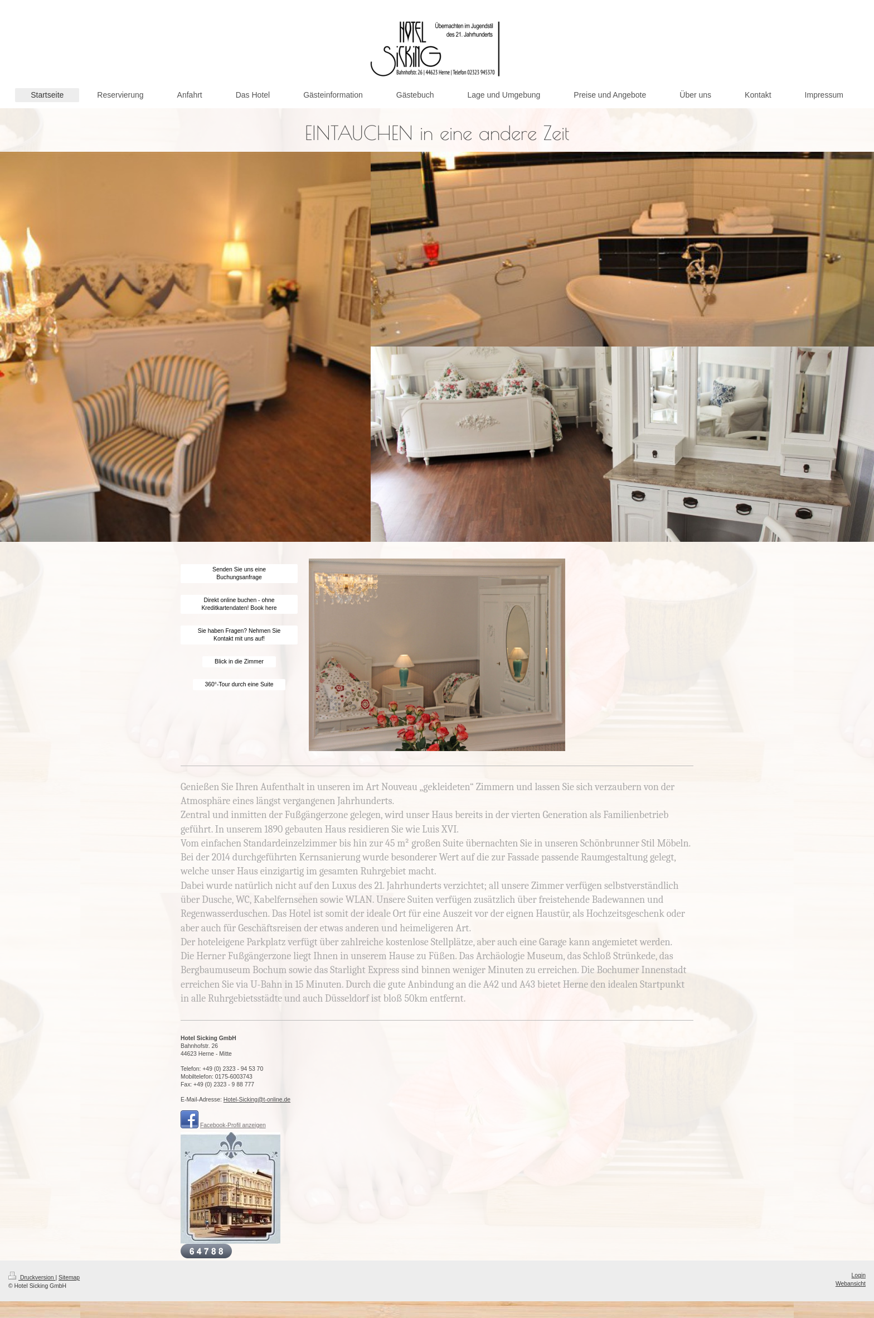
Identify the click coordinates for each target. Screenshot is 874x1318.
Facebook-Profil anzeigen (233, 1125)
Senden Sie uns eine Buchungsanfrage (239, 573)
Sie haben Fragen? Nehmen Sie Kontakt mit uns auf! (239, 635)
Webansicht (851, 1284)
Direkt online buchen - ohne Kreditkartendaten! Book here (238, 604)
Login (859, 1275)
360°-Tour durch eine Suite (239, 684)
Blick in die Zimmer (239, 661)
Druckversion (31, 1277)
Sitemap (69, 1277)
